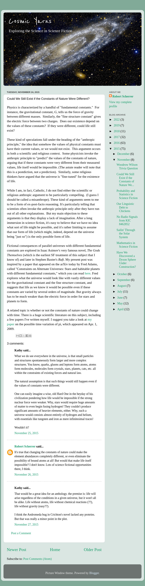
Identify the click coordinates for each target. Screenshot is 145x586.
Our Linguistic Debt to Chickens (125, 207)
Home (55, 549)
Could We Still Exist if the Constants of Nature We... (125, 180)
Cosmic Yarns (30, 21)
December (123, 154)
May (120, 303)
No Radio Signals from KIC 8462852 (127, 220)
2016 (117, 143)
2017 (117, 137)
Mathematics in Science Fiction (127, 244)
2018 (117, 131)
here (87, 273)
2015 (117, 148)
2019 (117, 125)
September (124, 280)
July (120, 291)
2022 (117, 119)
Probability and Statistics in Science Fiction (127, 194)
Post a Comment (21, 533)
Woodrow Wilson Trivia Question (127, 166)
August (122, 285)
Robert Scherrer (24, 446)
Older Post (93, 549)
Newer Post (16, 549)
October (122, 274)
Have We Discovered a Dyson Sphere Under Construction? (126, 259)
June (120, 297)
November (124, 159)
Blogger (94, 573)
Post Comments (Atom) (37, 559)
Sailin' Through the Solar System (126, 233)
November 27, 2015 (26, 524)
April (120, 309)
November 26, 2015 (26, 474)
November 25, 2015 (26, 433)
